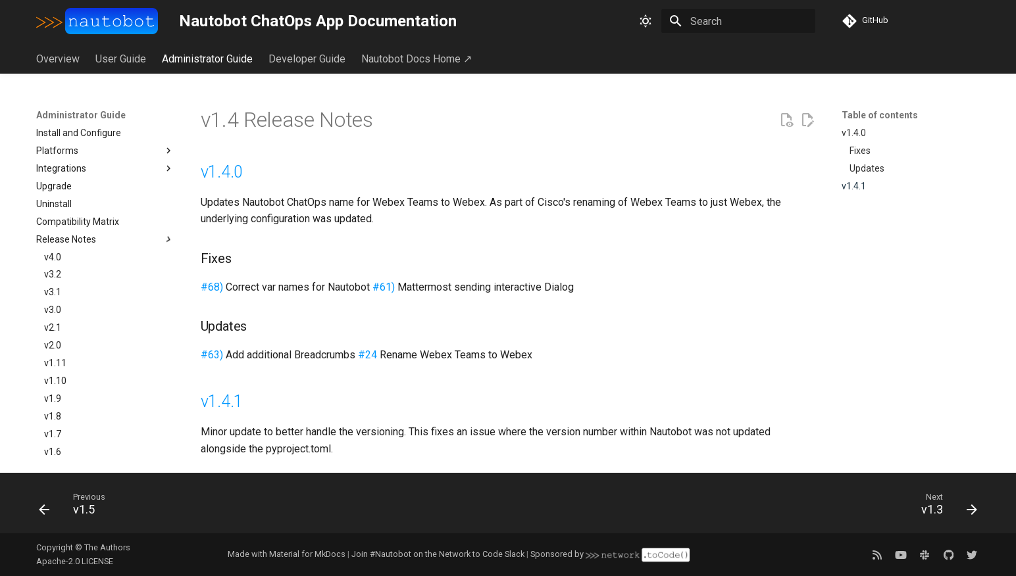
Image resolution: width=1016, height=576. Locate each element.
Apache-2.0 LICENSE (74, 561)
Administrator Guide (207, 59)
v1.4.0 (222, 171)
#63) (212, 354)
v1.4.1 (222, 401)
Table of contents (880, 115)
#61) (383, 287)
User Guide (120, 59)
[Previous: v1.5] (77, 507)
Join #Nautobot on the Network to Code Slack (437, 554)
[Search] (738, 21)
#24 (367, 354)
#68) (212, 287)
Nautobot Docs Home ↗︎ (416, 59)
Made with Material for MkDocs (286, 554)
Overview (58, 59)
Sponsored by (610, 554)
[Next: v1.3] (944, 507)
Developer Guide (306, 59)
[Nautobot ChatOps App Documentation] (97, 21)
